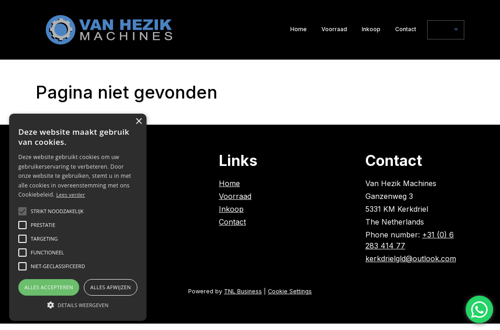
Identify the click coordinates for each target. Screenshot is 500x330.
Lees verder (70, 194)
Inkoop (371, 29)
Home (298, 29)
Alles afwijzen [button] (110, 287)
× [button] (138, 121)
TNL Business (243, 291)
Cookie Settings (290, 291)
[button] (77, 304)
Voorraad (334, 29)
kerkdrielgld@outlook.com (410, 258)
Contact (405, 29)
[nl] (445, 29)
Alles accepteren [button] (48, 287)
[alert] (78, 217)
